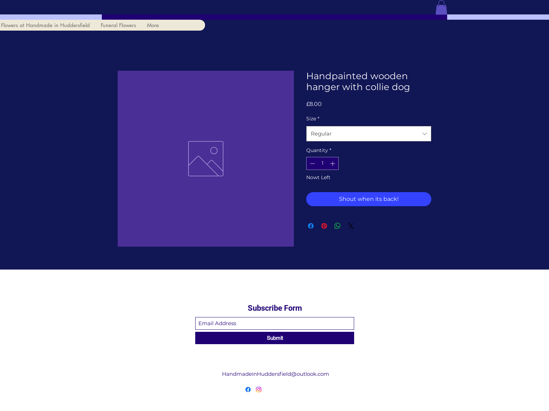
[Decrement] (311, 163)
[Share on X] (351, 226)
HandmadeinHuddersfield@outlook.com (275, 374)
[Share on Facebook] (311, 226)
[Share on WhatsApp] (337, 226)
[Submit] (274, 338)
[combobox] (368, 133)
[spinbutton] (322, 163)
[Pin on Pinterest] (324, 226)
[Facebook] (248, 389)
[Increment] (333, 163)
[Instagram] (258, 389)
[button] (441, 7)
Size (312, 118)
